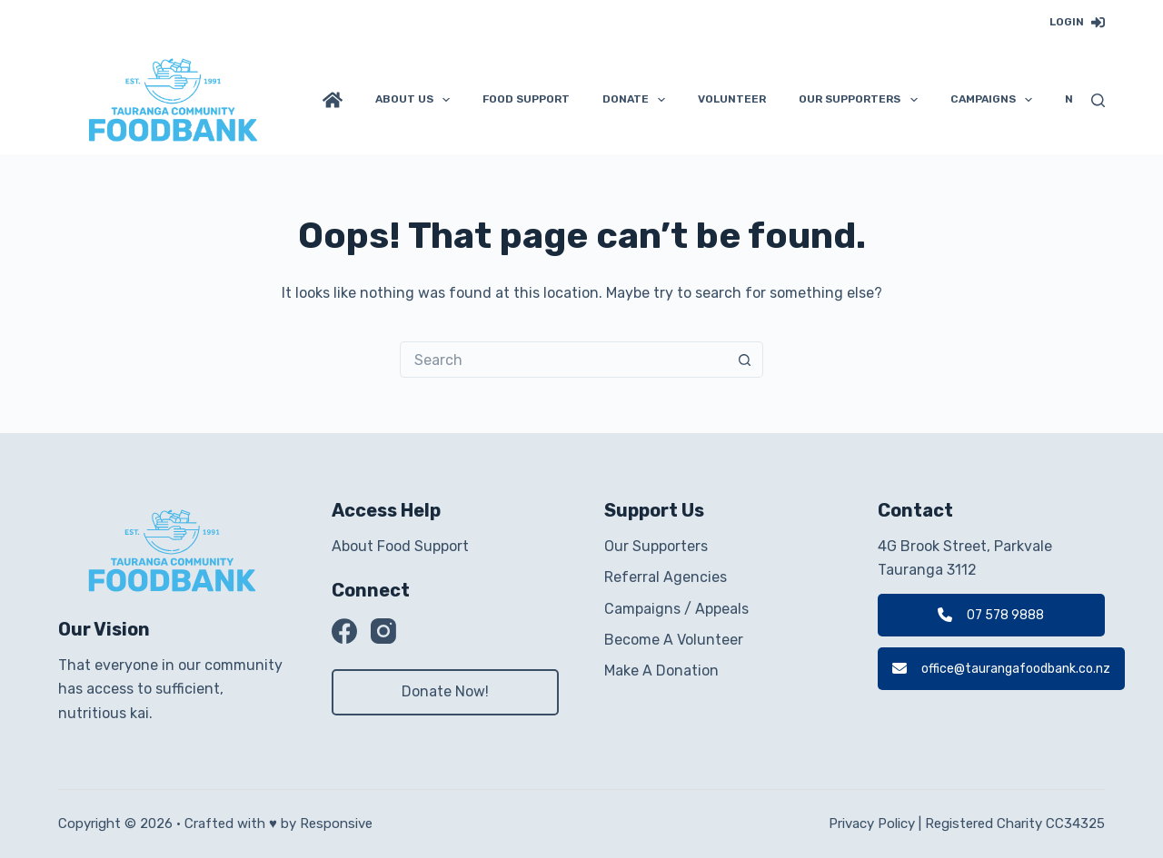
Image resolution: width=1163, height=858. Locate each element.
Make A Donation (661, 670)
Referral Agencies (665, 577)
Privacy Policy (872, 823)
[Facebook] (344, 631)
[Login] (1077, 23)
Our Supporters (861, 100)
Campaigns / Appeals (676, 608)
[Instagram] (383, 631)
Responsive (336, 823)
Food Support (526, 99)
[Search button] (745, 359)
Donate (637, 100)
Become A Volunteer (673, 639)
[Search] (1098, 100)
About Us (416, 100)
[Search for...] (563, 359)
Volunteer (732, 99)
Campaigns (994, 100)
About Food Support (400, 546)
